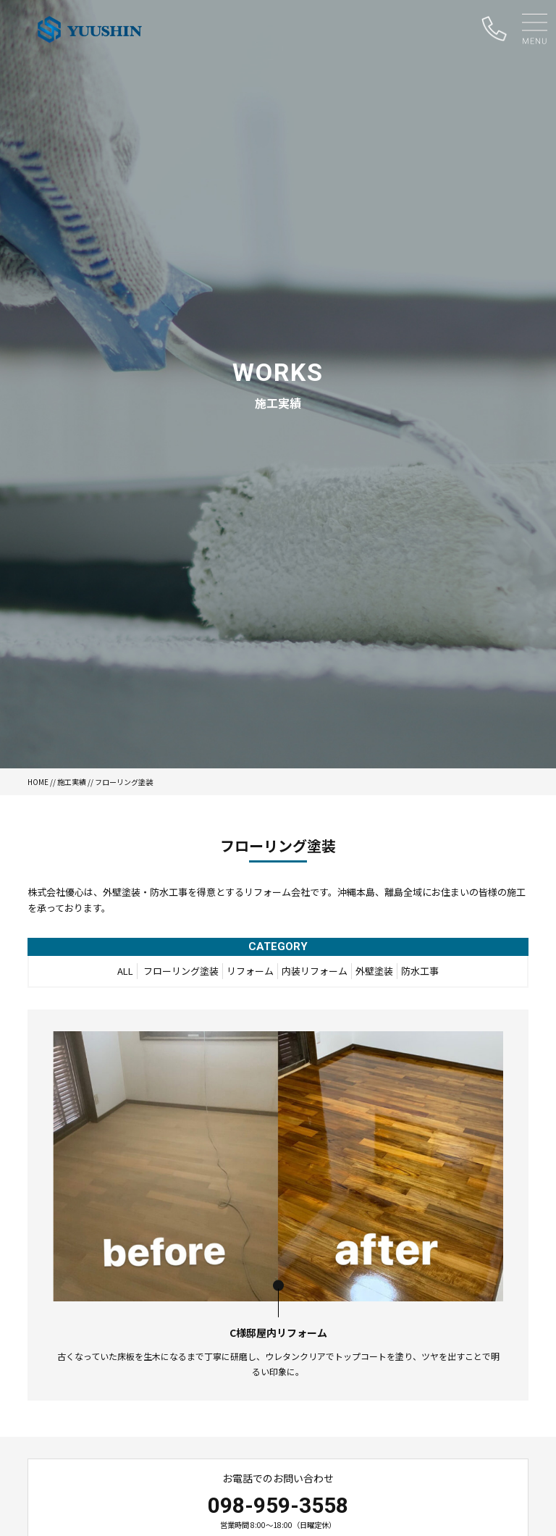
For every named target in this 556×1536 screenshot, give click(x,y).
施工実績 (71, 781)
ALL (125, 971)
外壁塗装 (374, 971)
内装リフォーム (315, 971)
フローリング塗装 (181, 971)
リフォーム (250, 971)
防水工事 (420, 971)
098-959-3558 (278, 1505)
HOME (38, 781)
